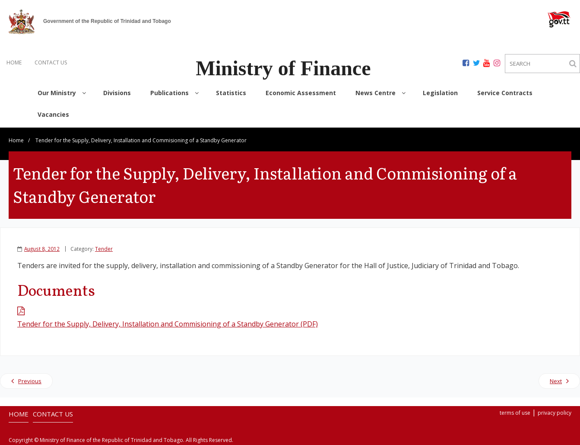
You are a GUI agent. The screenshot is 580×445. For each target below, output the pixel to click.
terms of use (515, 412)
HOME (14, 62)
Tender (104, 248)
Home (16, 140)
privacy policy (554, 412)
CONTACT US (51, 62)
